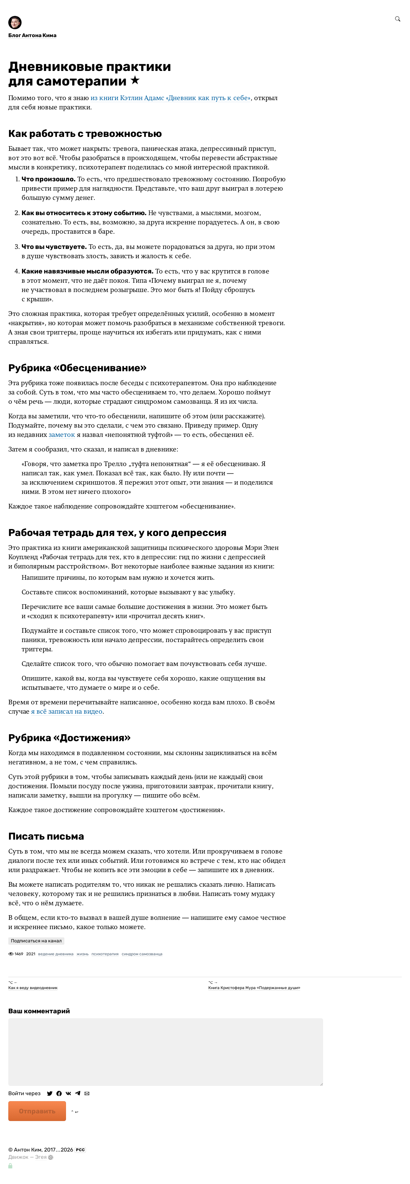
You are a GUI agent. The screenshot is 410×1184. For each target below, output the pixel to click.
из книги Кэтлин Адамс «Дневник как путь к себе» (170, 98)
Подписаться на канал (36, 941)
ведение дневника (56, 954)
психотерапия (105, 954)
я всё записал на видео (66, 712)
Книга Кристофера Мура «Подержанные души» (254, 987)
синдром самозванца (142, 954)
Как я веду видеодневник (32, 987)
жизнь (83, 954)
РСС (80, 1150)
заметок (62, 435)
